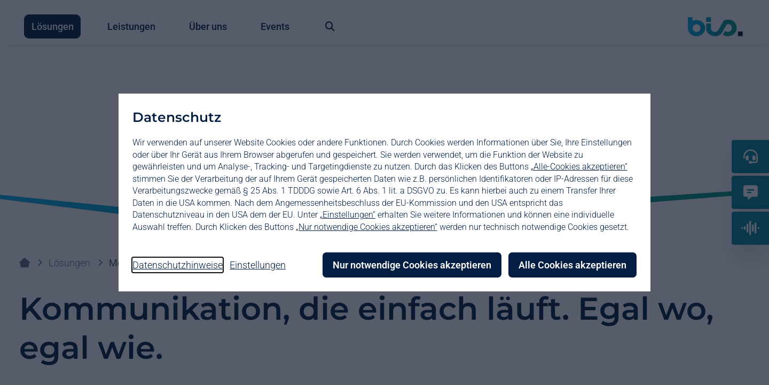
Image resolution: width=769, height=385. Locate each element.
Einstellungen (259, 265)
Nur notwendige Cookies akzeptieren (411, 265)
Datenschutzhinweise (178, 265)
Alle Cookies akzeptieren (572, 265)
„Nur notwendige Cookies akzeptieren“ (367, 227)
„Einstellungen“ (348, 215)
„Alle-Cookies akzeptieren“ (579, 166)
